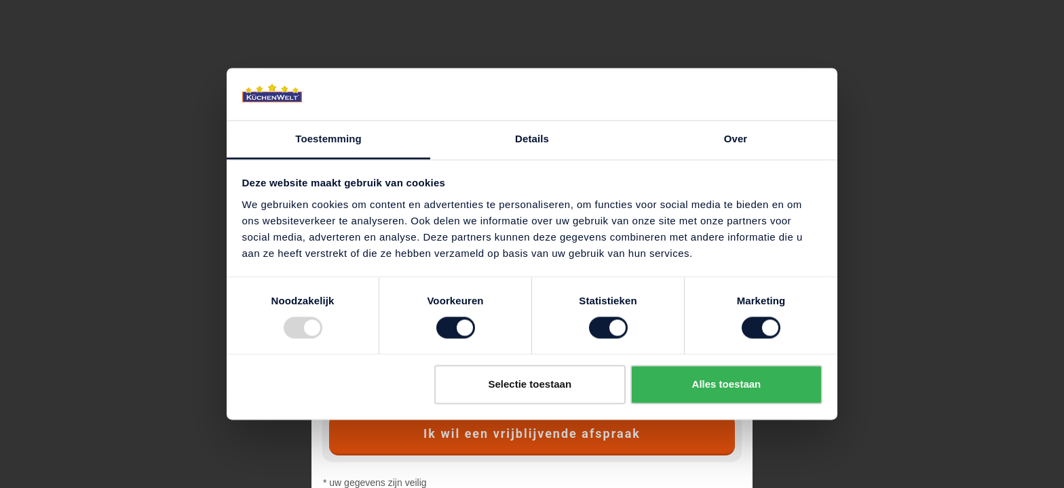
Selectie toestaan (530, 384)
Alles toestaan (726, 384)
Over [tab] (736, 138)
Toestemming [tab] (328, 138)
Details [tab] (532, 138)
